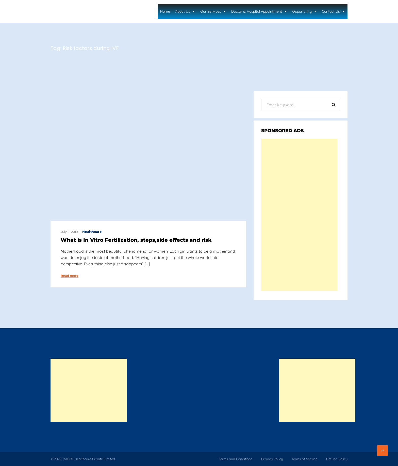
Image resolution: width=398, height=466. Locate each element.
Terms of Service (304, 459)
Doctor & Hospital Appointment (259, 11)
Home (165, 11)
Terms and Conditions (235, 459)
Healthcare (92, 232)
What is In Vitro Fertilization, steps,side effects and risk (136, 240)
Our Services (213, 11)
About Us (185, 11)
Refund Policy (336, 459)
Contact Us (333, 11)
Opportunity (304, 11)
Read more (69, 276)
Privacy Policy (272, 459)
